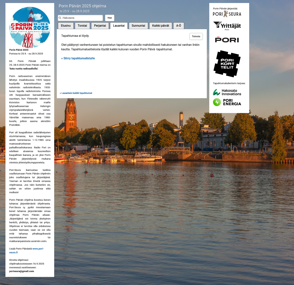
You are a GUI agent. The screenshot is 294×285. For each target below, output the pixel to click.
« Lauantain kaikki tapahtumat (76, 93)
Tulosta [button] (196, 36)
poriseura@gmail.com (21, 271)
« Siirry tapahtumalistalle (78, 58)
